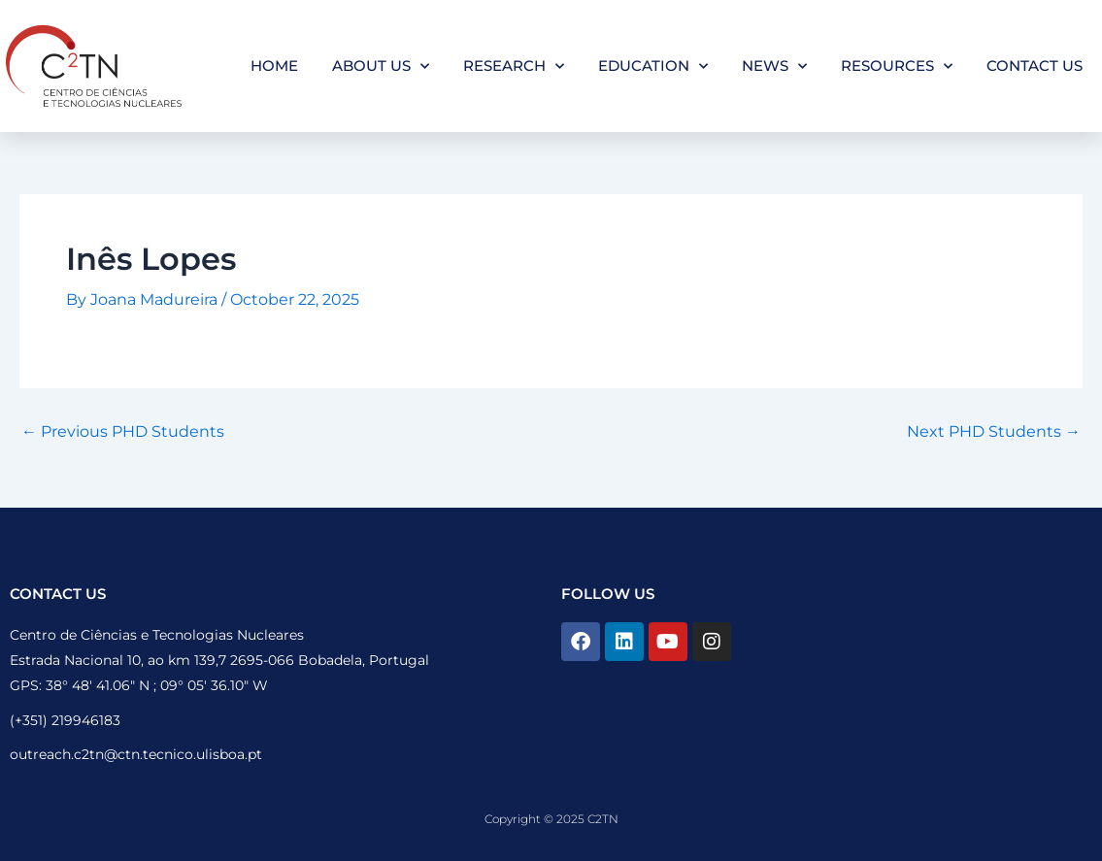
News (774, 66)
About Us (380, 66)
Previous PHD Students (122, 432)
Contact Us (1034, 65)
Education (653, 66)
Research (513, 66)
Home (274, 65)
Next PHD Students (994, 432)
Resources (896, 66)
